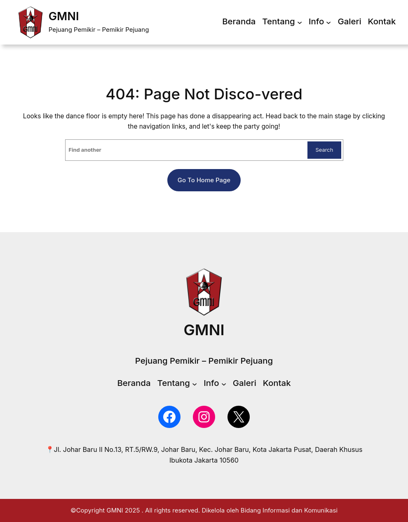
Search (324, 150)
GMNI (64, 16)
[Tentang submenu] (299, 22)
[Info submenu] (328, 22)
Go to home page (204, 180)
